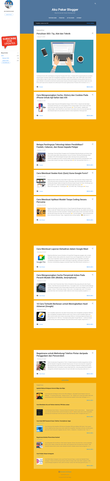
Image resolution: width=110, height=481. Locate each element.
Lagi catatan (65, 380)
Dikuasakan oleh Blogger (65, 471)
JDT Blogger (70, 18)
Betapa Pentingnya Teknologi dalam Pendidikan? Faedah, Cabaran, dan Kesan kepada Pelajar (60, 145)
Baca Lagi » (90, 87)
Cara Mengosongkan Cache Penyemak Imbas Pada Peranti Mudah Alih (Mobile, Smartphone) (61, 276)
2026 (2, 55)
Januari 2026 (5, 60)
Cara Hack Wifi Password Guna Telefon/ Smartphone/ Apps (54, 421)
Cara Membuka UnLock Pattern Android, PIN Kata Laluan (53, 404)
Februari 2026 (5, 58)
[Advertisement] (65, 130)
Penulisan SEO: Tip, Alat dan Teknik (53, 33)
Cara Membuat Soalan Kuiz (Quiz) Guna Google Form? (62, 173)
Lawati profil (9, 14)
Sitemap (79, 18)
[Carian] (95, 4)
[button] (92, 33)
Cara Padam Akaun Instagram (45, 453)
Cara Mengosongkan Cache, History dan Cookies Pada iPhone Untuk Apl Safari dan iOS (62, 96)
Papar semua (90, 23)
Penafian (61, 18)
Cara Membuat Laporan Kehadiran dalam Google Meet (62, 249)
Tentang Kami (52, 18)
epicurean (67, 474)
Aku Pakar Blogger (65, 9)
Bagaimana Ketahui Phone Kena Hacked (48, 437)
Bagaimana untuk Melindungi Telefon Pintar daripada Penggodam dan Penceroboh (62, 354)
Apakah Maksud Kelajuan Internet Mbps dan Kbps (51, 388)
